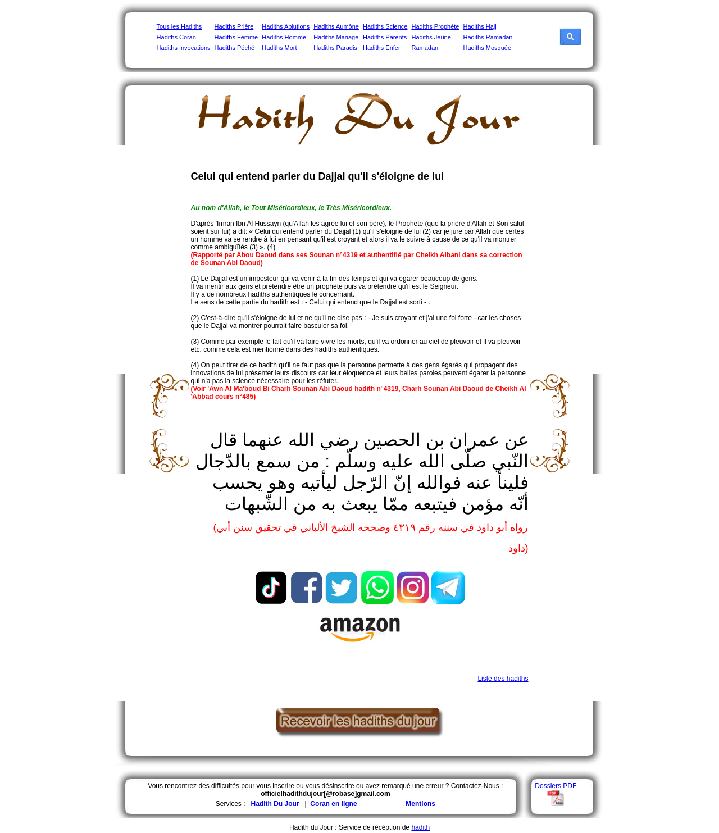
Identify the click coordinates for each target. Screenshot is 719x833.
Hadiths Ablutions (286, 26)
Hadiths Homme (284, 37)
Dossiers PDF (555, 786)
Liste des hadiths (502, 678)
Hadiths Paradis (335, 47)
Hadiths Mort (279, 47)
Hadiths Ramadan (487, 37)
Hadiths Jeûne (430, 37)
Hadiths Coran (176, 37)
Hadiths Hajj (479, 26)
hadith (420, 827)
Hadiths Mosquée (487, 47)
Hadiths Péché (235, 47)
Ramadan (424, 47)
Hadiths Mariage (335, 37)
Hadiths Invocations (184, 47)
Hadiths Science (385, 26)
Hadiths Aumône (336, 26)
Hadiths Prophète (435, 26)
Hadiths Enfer (382, 47)
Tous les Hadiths (179, 26)
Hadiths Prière (234, 26)
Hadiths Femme (236, 37)
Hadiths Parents (385, 37)
